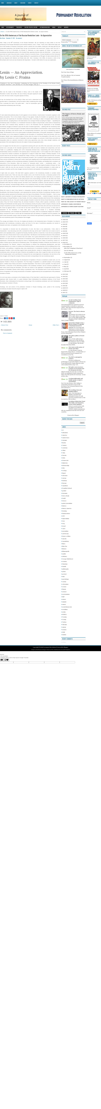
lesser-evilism (66, 536)
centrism (64, 448)
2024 (64, 224)
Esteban (64, 480)
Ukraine (64, 624)
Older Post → (56, 325)
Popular (72, 213)
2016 (64, 242)
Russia (64, 589)
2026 (64, 219)
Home (2, 3)
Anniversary (65, 437)
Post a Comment (7, 333)
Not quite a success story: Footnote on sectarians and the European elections (76, 368)
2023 (64, 226)
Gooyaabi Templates (65, 649)
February (67, 271)
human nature (66, 513)
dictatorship (65, 465)
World (53, 27)
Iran (63, 521)
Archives (66, 27)
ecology (64, 470)
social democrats (67, 607)
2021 (64, 231)
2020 (64, 233)
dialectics (65, 463)
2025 (64, 222)
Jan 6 (63, 528)
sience (64, 599)
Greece (64, 500)
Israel (64, 526)
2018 (64, 238)
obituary (64, 556)
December (67, 244)
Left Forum (65, 533)
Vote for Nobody (68, 250)
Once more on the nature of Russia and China (76, 348)
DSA (63, 468)
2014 (64, 276)
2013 (64, 278)
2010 (64, 285)
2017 (64, 240)
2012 (64, 281)
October (64, 561)
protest (64, 574)
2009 (64, 288)
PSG (63, 576)
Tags (79, 213)
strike (64, 612)
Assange (64, 440)
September (67, 257)
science (64, 591)
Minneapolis (65, 551)
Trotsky (64, 617)
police (64, 571)
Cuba (63, 452)
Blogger (77, 415)
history (64, 506)
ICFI (63, 516)
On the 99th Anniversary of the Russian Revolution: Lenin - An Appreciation (26, 35)
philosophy (65, 569)
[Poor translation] (6, 659)
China (63, 450)
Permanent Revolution (49, 647)
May (65, 266)
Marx (63, 543)
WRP (63, 632)
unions (64, 627)
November (67, 246)
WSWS (64, 634)
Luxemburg (65, 541)
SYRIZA (64, 614)
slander (64, 602)
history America (66, 508)
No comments (19, 38)
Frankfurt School (67, 488)
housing (64, 511)
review (64, 586)
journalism (65, 531)
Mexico (64, 548)
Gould (63, 498)
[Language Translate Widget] (70, 40)
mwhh (64, 554)
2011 (64, 283)
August (66, 259)
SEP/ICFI (59, 27)
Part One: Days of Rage (67, 72)
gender (64, 490)
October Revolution (45, 27)
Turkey (64, 622)
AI (62, 430)
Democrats (65, 460)
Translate (72, 42)
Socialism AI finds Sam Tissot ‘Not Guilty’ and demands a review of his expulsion (77, 403)
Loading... (63, 642)
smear (64, 604)
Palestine (64, 564)
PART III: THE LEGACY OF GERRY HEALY (73, 201)
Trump (64, 619)
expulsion (65, 485)
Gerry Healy (65, 496)
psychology (65, 579)
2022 (64, 228)
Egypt (64, 473)
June (65, 264)
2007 (64, 292)
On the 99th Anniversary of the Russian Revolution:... (72, 253)
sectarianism (65, 594)
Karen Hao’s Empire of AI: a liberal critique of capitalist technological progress (76, 324)
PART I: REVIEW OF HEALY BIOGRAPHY (73, 196)
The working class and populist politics (75, 390)
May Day (64, 546)
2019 (64, 235)
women (64, 629)
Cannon (64, 445)
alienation (65, 432)
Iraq (63, 523)
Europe (64, 483)
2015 (64, 274)
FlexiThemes (39, 649)
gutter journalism (67, 503)
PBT (52, 649)
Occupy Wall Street (67, 559)
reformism (65, 584)
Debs (63, 458)
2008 (64, 290)
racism (64, 581)
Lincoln (64, 538)
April (65, 268)
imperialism (65, 518)
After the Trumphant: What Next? (73, 248)
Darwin (64, 455)
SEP (63, 596)
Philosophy (19, 27)
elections (64, 475)
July (65, 262)
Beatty (64, 442)
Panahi (64, 566)
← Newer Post (4, 325)
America (64, 435)
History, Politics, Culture (31, 27)
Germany (64, 493)
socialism (64, 609)
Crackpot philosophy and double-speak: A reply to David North (76, 380)
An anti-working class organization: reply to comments (75, 301)
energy (64, 478)
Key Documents (10, 27)
